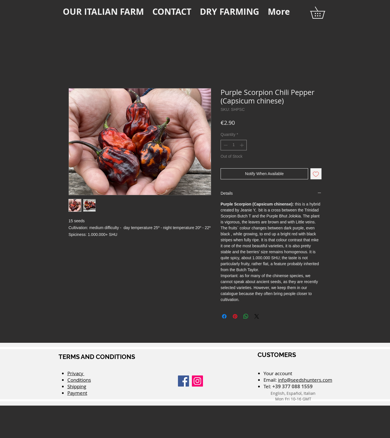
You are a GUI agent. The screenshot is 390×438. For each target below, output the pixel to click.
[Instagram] (197, 381)
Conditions (79, 380)
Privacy (75, 373)
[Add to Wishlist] (315, 173)
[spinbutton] (234, 145)
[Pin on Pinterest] (235, 316)
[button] (323, 13)
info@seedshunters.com (305, 380)
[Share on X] (256, 316)
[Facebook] (183, 381)
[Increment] (242, 145)
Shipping (76, 386)
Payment (77, 393)
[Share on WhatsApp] (245, 316)
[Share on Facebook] (224, 316)
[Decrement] (225, 145)
